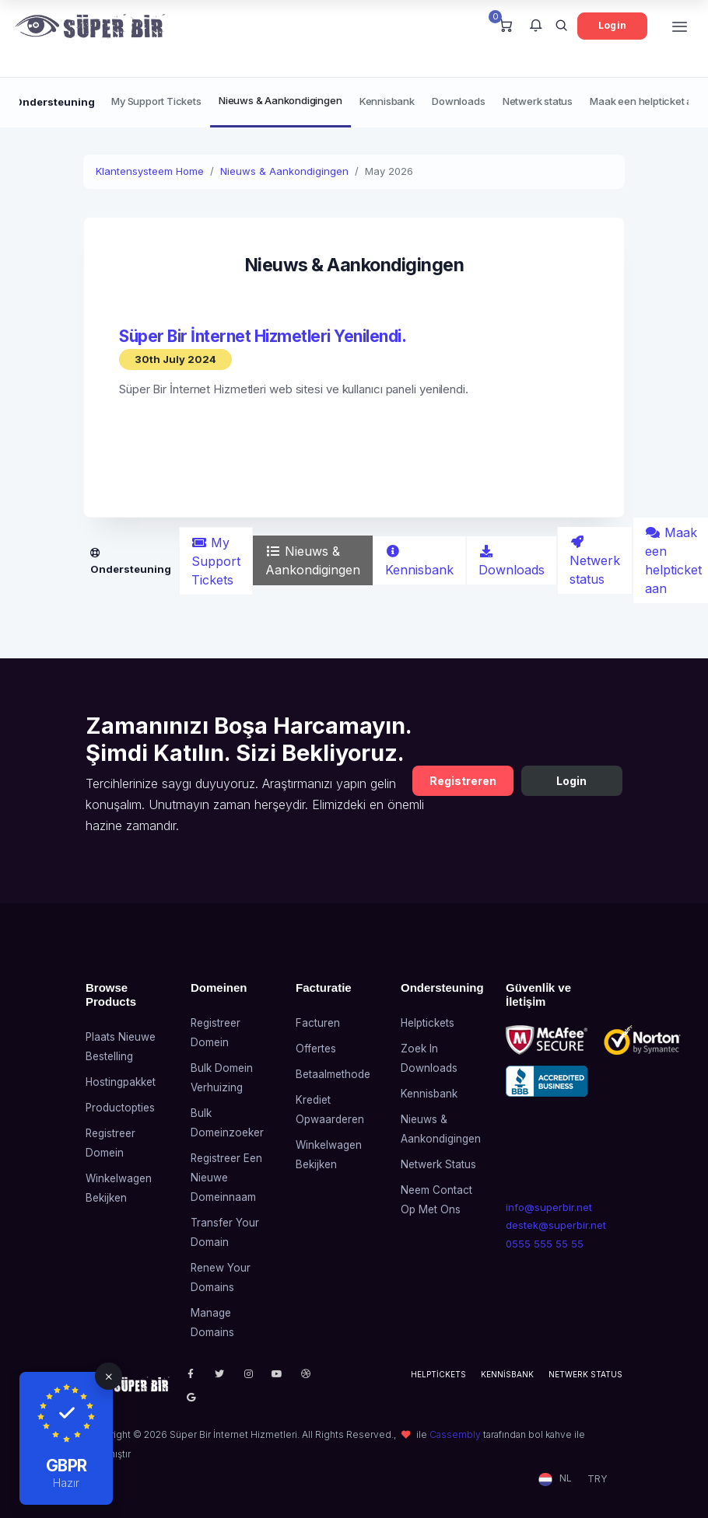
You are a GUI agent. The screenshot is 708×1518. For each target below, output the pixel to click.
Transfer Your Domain (225, 1232)
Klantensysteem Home (150, 171)
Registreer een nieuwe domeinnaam (226, 1177)
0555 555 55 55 (545, 1243)
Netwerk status (538, 101)
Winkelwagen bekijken (119, 1188)
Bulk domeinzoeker (227, 1123)
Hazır (66, 1482)
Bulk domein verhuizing (222, 1078)
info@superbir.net (549, 1207)
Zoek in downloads (429, 1058)
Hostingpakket (121, 1082)
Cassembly (455, 1434)
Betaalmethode (333, 1074)
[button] (536, 26)
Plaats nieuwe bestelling (121, 1047)
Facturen (318, 1023)
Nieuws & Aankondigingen (280, 100)
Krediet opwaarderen (330, 1109)
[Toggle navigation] (679, 26)
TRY (597, 1479)
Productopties (120, 1107)
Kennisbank (387, 101)
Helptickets (427, 1023)
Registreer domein (110, 1143)
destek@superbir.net (552, 1225)
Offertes (316, 1048)
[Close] (108, 1376)
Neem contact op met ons (436, 1200)
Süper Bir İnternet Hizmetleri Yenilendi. (262, 336)
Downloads (458, 101)
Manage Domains (212, 1322)
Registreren (462, 780)
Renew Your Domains (221, 1277)
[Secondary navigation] (354, 102)
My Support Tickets (156, 101)
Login (612, 25)
